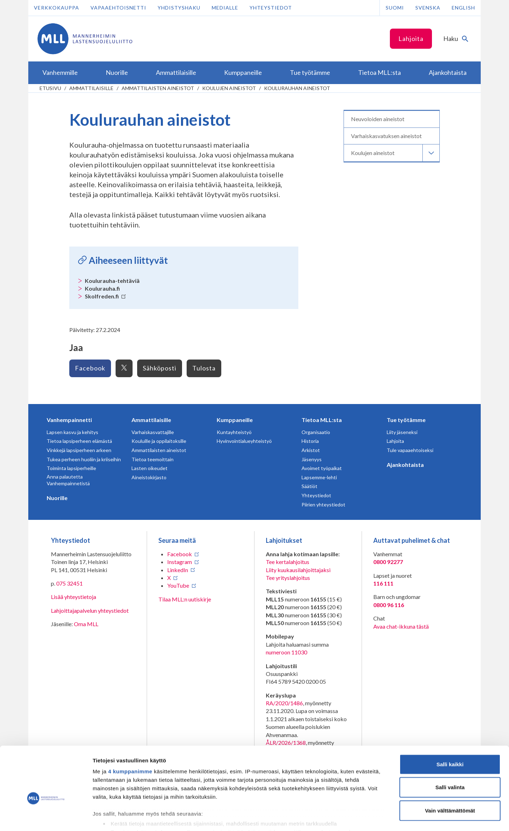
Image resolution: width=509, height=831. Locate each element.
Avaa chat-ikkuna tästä (401, 626)
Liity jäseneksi (402, 432)
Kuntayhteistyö (234, 432)
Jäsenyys (312, 459)
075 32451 (69, 583)
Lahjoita (410, 38)
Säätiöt (309, 486)
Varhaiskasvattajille (152, 432)
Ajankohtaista (405, 464)
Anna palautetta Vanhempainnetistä (68, 480)
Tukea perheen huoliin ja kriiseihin (84, 459)
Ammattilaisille (91, 88)
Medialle (225, 8)
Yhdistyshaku (179, 8)
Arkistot (311, 450)
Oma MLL (86, 624)
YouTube (178, 585)
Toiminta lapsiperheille (71, 468)
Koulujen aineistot (229, 88)
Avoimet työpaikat (322, 468)
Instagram (179, 561)
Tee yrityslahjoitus (288, 577)
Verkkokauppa (56, 8)
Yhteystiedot (271, 8)
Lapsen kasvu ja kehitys (72, 432)
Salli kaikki (450, 723)
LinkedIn (177, 569)
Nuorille (57, 497)
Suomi (395, 8)
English (463, 8)
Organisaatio (316, 432)
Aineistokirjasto (148, 477)
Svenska (427, 8)
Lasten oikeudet (149, 468)
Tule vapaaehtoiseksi (410, 450)
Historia (310, 441)
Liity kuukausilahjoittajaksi (298, 569)
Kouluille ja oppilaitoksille (158, 441)
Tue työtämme (406, 419)
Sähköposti (159, 368)
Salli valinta (450, 746)
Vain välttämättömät (450, 769)
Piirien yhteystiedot (323, 504)
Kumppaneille (235, 419)
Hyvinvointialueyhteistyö (244, 441)
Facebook (90, 368)
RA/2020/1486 (284, 703)
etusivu (50, 88)
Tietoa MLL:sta (322, 419)
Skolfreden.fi (105, 296)
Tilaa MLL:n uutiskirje (184, 599)
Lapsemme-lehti (319, 477)
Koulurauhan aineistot (297, 88)
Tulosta (204, 368)
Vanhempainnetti (69, 419)
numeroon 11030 (286, 652)
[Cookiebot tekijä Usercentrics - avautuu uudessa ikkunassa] (46, 817)
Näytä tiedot (378, 817)
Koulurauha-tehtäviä (112, 280)
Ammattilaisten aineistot (158, 88)
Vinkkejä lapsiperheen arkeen (79, 450)
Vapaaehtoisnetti (118, 8)
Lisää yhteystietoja (73, 596)
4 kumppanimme (130, 730)
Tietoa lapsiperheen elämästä (79, 441)
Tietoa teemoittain (152, 459)
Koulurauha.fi (102, 288)
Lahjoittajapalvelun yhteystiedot (90, 610)
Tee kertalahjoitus (287, 561)
